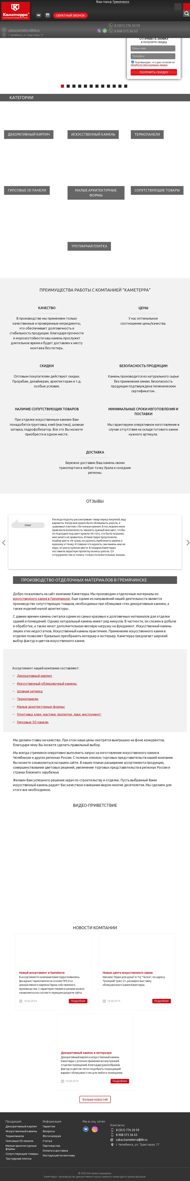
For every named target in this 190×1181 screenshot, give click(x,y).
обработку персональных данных (149, 65)
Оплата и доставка (55, 1150)
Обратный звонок (70, 15)
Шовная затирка (29, 691)
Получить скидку (154, 72)
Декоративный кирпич (34, 676)
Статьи (47, 1140)
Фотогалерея (52, 1136)
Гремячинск (121, 1)
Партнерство (51, 1145)
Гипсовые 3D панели (32, 722)
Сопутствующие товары (22, 1153)
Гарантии (49, 1126)
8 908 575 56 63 (126, 31)
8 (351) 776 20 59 (127, 25)
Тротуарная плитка (18, 1158)
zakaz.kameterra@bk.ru (131, 1139)
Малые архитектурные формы (40, 706)
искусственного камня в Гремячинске (41, 598)
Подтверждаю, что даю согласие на (153, 63)
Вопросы (49, 1131)
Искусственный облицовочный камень (46, 683)
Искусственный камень (21, 1131)
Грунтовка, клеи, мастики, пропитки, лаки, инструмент (59, 714)
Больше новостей (95, 1099)
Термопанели (27, 699)
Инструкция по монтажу (59, 1155)
